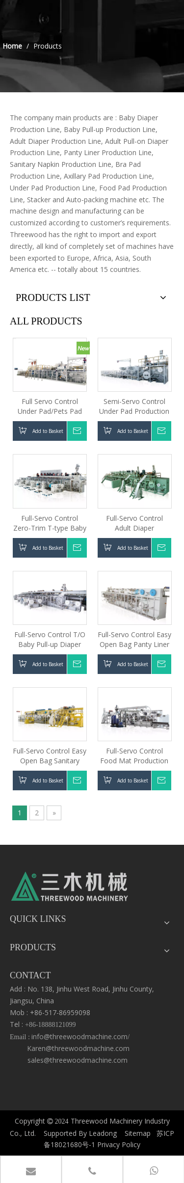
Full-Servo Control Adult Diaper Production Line (134, 523)
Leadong (103, 1133)
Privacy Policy (118, 1144)
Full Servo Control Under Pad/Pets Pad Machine (50, 406)
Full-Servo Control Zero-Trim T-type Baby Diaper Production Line (49, 523)
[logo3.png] (70, 889)
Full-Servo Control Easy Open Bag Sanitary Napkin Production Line (49, 756)
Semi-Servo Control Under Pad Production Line (134, 406)
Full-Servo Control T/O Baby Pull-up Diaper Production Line (49, 639)
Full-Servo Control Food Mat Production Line (134, 756)
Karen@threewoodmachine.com (79, 1048)
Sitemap (138, 1133)
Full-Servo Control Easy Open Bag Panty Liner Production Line (134, 639)
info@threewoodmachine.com (79, 1036)
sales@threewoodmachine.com (76, 1060)
